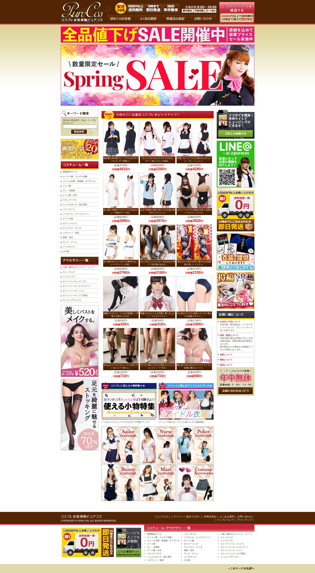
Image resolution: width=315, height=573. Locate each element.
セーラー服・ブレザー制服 (75, 176)
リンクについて (225, 519)
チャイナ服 (68, 218)
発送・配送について (229, 335)
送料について (226, 354)
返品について (226, 365)
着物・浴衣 (68, 237)
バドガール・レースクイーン (76, 214)
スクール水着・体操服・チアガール (79, 181)
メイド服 (67, 186)
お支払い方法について (230, 322)
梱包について (226, 360)
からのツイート (224, 189)
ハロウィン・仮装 (71, 233)
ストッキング (69, 272)
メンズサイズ (69, 247)
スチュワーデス (70, 200)
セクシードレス (70, 223)
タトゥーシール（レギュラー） (77, 286)
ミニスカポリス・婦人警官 (75, 204)
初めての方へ (193, 516)
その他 (66, 251)
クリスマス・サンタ (72, 228)
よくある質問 (226, 516)
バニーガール (69, 209)
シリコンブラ (69, 277)
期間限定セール (70, 172)
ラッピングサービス (72, 300)
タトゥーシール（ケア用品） (76, 295)
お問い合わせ (244, 516)
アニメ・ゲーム (70, 242)
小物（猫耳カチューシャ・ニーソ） (79, 267)
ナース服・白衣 (70, 195)
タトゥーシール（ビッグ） (75, 281)
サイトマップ (244, 519)
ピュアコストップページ (169, 516)
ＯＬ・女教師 (69, 190)
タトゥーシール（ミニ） (74, 291)
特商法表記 (210, 516)
